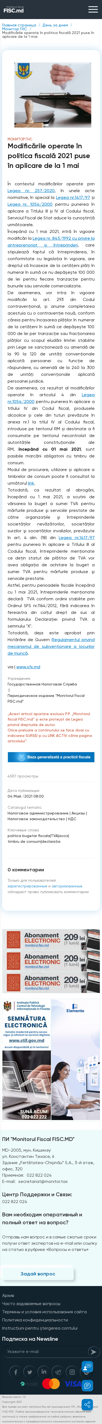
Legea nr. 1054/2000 (30, 204)
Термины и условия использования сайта (44, 1311)
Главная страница (19, 25)
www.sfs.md (28, 666)
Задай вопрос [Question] (38, 1274)
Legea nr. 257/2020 (31, 190)
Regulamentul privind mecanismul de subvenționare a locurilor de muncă (51, 646)
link (31, 483)
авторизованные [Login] (67, 886)
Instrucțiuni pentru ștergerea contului (40, 1328)
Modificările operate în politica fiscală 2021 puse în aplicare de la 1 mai (48, 34)
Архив (8, 1295)
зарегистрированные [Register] (27, 886)
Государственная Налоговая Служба (42, 684)
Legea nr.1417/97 (73, 197)
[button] (84, 1366)
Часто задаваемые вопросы (31, 1303)
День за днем (55, 25)
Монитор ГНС (14, 29)
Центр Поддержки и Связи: (37, 1194)
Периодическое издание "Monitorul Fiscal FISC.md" (46, 698)
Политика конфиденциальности (35, 1319)
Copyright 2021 (12, 1401)
